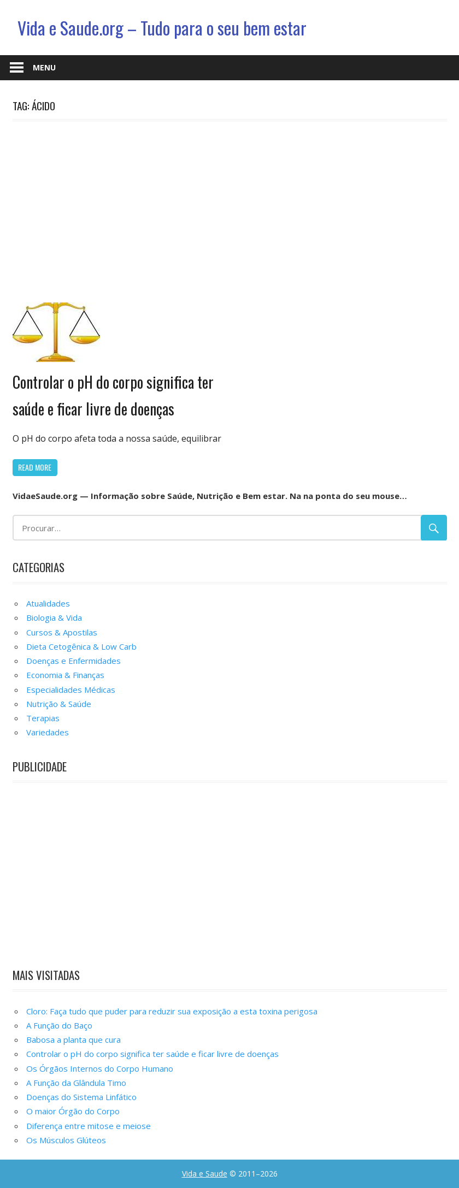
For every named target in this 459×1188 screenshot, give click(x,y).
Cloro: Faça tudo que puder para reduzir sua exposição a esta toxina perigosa (171, 1011)
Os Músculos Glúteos (66, 1139)
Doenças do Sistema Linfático (81, 1096)
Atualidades (48, 603)
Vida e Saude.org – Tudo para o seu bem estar (162, 27)
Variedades (47, 732)
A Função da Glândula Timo (76, 1082)
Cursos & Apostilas (61, 632)
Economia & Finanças (65, 674)
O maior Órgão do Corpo (73, 1111)
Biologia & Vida (54, 617)
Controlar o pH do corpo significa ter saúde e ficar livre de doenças (152, 1053)
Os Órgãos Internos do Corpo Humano (99, 1068)
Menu (44, 67)
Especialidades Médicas (70, 689)
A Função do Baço (59, 1025)
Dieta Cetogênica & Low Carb (81, 646)
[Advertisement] (230, 209)
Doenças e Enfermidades (73, 660)
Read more (34, 467)
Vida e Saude (204, 1173)
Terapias (43, 717)
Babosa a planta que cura (73, 1039)
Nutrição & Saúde (58, 703)
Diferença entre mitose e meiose (88, 1125)
